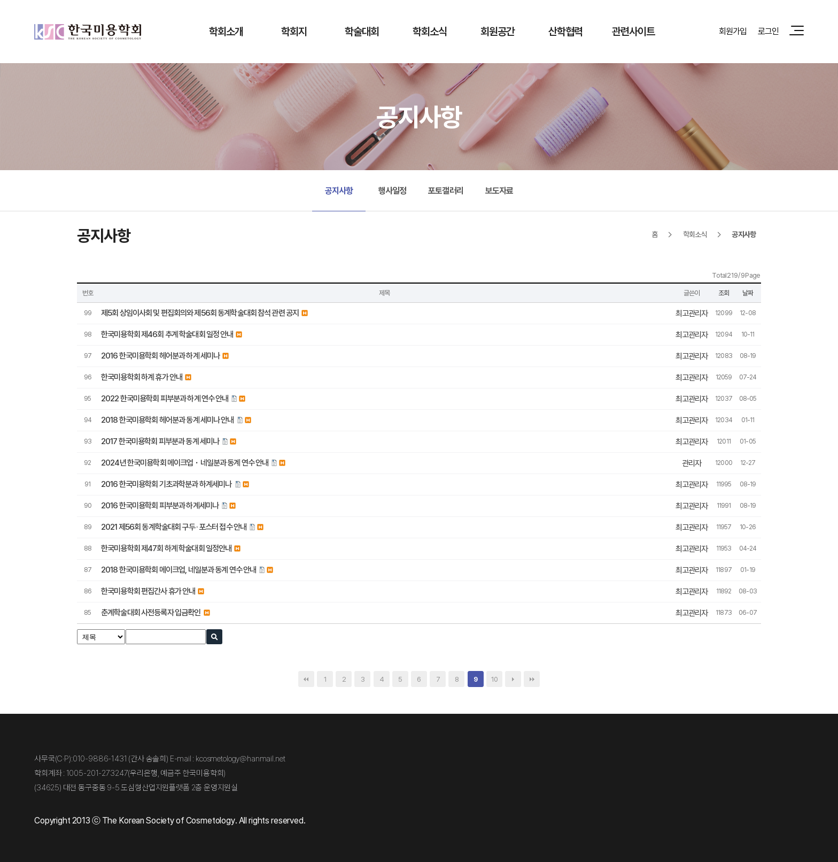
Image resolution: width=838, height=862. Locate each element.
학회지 (294, 31)
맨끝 (532, 679)
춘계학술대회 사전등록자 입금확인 (151, 612)
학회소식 (430, 31)
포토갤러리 (445, 190)
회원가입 (733, 31)
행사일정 (392, 190)
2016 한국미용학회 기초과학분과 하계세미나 (166, 484)
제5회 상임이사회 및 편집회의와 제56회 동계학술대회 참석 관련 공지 (200, 312)
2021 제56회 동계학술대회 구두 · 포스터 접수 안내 (173, 526)
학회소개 (226, 31)
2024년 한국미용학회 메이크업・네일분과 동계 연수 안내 (184, 462)
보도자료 (499, 190)
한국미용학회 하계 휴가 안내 (141, 377)
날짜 (747, 292)
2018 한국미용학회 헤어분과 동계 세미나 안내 (167, 419)
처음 (306, 679)
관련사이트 (633, 31)
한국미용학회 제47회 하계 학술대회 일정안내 (166, 548)
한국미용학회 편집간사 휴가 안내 (148, 591)
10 (494, 679)
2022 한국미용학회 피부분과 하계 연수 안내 (164, 398)
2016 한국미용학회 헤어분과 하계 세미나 (160, 355)
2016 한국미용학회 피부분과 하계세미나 (160, 505)
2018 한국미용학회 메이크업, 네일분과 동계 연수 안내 (178, 569)
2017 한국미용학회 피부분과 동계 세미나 (160, 441)
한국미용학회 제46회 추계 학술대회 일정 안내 (167, 334)
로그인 (768, 31)
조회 (723, 292)
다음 (513, 679)
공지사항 (339, 190)
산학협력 (565, 31)
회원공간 (497, 31)
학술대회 (362, 31)
